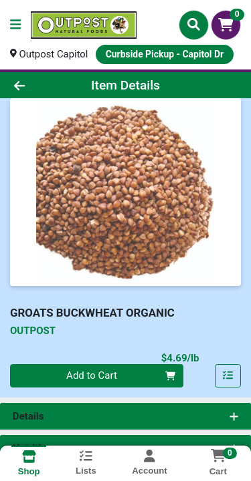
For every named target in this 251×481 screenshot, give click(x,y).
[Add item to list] (228, 376)
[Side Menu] (15, 25)
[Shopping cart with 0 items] (226, 25)
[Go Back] (39, 85)
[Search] (193, 24)
